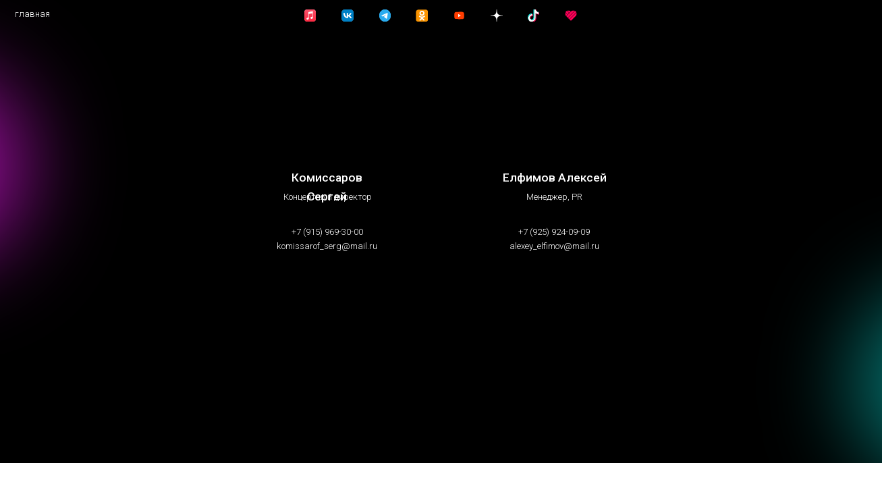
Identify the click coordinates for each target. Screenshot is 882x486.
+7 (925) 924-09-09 (554, 232)
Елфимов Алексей (555, 177)
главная (32, 14)
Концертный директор (327, 197)
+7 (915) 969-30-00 (327, 232)
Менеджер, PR (554, 197)
